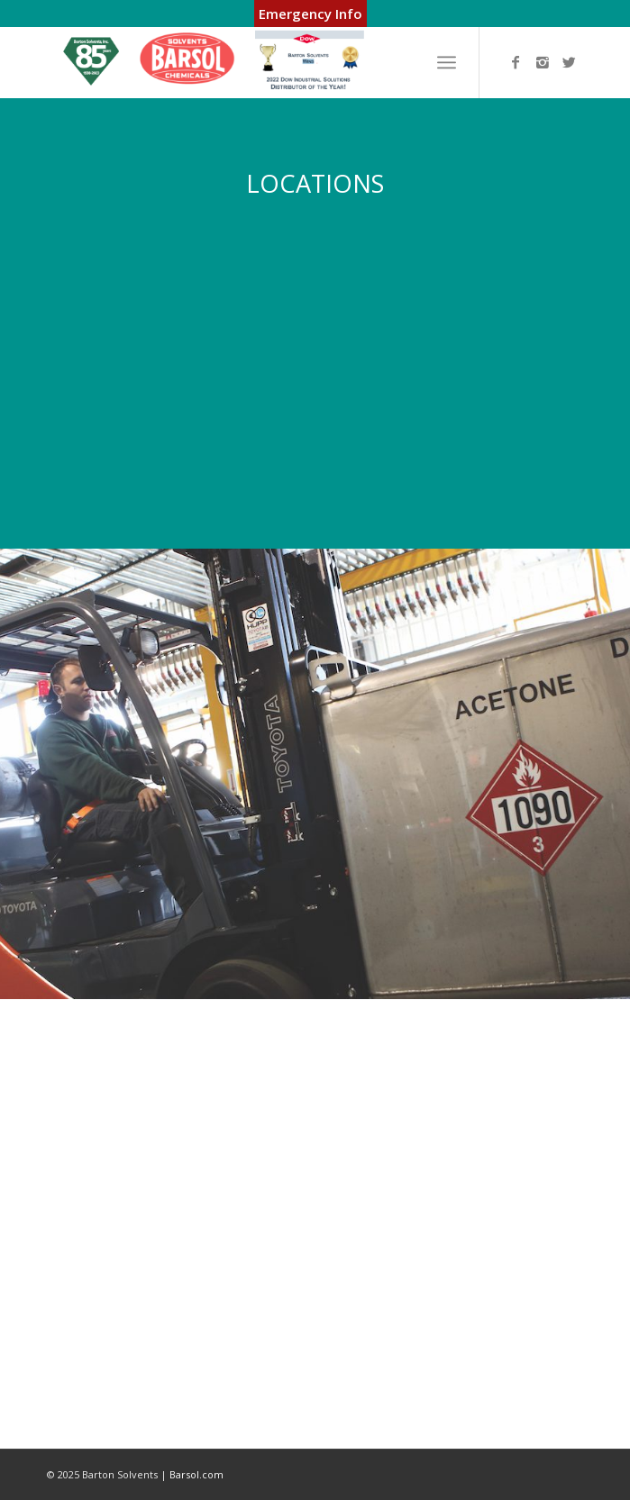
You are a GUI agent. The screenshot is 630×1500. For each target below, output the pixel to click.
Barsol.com (196, 1474)
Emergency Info (310, 14)
